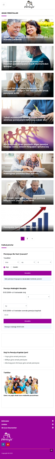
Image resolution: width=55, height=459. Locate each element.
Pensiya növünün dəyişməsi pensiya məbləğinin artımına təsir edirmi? (22, 172)
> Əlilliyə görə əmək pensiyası (15, 360)
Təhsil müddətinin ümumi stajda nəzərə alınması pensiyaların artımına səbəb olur (25, 118)
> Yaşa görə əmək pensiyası (15, 356)
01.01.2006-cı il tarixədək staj (14, 292)
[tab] (27, 356)
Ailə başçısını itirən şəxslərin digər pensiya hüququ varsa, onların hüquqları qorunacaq (26, 145)
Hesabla (27, 273)
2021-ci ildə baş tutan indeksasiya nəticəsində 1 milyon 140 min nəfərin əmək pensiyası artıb (25, 90)
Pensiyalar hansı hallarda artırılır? (20, 227)
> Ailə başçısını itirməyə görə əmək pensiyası (21, 363)
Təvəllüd (7, 258)
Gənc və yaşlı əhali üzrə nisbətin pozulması (20, 395)
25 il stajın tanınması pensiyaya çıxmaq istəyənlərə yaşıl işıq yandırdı (24, 199)
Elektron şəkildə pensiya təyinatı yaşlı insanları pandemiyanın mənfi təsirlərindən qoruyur (25, 63)
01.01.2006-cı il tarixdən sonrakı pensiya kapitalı (22, 311)
